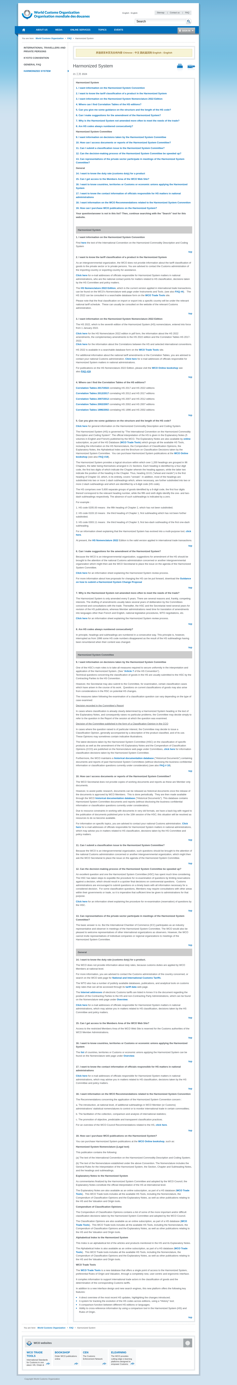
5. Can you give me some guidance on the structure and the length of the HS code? (123, 109)
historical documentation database (134, 758)
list (82, 1052)
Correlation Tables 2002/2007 (92, 404)
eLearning (118, 1352)
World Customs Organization (50, 38)
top (190, 251)
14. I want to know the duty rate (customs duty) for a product (110, 173)
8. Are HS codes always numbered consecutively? (104, 126)
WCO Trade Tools (155, 295)
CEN (86, 1352)
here (83, 242)
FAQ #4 (179, 291)
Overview (122, 999)
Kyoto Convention (36, 57)
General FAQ (32, 64)
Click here (81, 275)
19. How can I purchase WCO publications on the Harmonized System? (116, 208)
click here (170, 749)
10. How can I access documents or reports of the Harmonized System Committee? (123, 142)
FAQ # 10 (165, 765)
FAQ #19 (86, 371)
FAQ (187, 12)
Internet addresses (91, 992)
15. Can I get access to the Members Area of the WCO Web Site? (112, 179)
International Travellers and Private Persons (45, 49)
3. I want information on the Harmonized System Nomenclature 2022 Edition (119, 98)
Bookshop (62, 1352)
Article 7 (129, 671)
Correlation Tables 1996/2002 (92, 409)
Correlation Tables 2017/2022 (92, 388)
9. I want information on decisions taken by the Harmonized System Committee (121, 137)
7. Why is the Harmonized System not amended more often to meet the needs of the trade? (127, 120)
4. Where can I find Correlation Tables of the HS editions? (108, 104)
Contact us (175, 12)
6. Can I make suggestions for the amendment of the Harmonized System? (118, 115)
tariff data (131, 987)
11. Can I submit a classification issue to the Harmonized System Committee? (120, 148)
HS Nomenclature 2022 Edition (98, 288)
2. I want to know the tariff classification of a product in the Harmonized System (121, 93)
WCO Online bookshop (165, 368)
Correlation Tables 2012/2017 (92, 393)
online (187, 438)
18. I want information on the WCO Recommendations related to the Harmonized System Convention (133, 202)
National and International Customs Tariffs (136, 977)
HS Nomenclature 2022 (105, 540)
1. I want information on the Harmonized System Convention (110, 87)
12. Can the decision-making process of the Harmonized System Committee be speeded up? (128, 153)
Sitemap (161, 12)
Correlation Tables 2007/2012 (92, 398)
